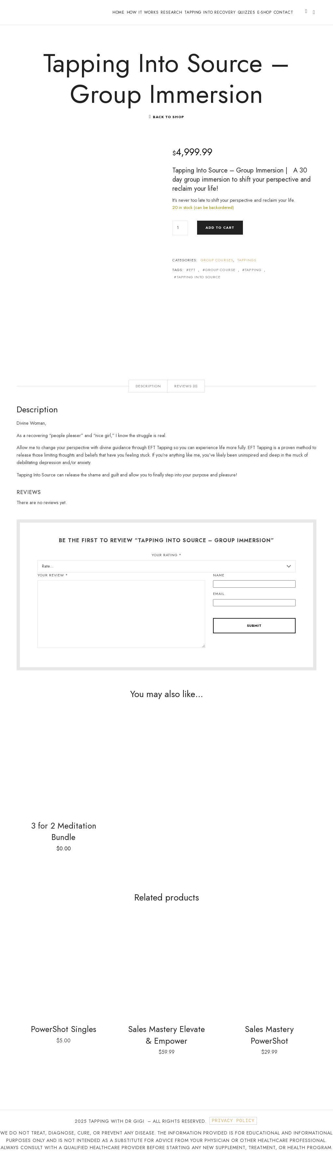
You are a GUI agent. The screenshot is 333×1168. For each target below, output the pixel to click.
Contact (283, 12)
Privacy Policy (233, 1130)
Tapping (253, 278)
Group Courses (217, 268)
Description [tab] (148, 394)
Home (119, 12)
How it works (143, 12)
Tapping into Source (199, 285)
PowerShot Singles (63, 1038)
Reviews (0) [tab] (186, 394)
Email (218, 602)
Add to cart (220, 236)
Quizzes (246, 12)
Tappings (246, 268)
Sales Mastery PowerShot (269, 1044)
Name (218, 583)
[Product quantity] (180, 236)
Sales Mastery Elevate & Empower (166, 1044)
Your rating (166, 563)
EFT (192, 278)
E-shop (264, 12)
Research (171, 12)
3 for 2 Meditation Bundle (63, 840)
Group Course (220, 278)
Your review (52, 583)
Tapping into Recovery (210, 12)
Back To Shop (168, 125)
